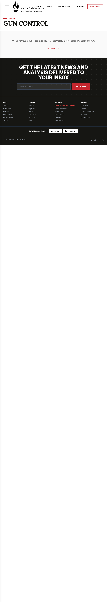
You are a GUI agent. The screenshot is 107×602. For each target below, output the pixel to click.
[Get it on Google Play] (70, 131)
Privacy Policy (8, 117)
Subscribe (81, 86)
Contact (6, 111)
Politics (31, 106)
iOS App (84, 114)
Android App (85, 117)
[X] (91, 140)
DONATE (80, 7)
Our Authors (7, 109)
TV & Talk (32, 114)
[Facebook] (95, 140)
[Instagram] (103, 140)
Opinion (32, 109)
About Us (6, 106)
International (59, 120)
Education (32, 117)
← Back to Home (53, 48)
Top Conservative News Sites (66, 106)
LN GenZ (58, 117)
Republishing (7, 114)
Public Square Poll (87, 111)
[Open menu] (7, 7)
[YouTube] (99, 140)
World (31, 111)
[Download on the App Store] (55, 131)
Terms (5, 120)
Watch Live (59, 111)
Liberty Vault (59, 114)
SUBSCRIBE (95, 7)
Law (30, 120)
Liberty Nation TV (61, 109)
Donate (83, 109)
